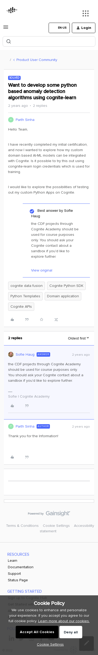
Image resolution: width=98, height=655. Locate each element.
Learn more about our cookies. (64, 621)
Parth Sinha (25, 120)
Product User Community (36, 60)
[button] (6, 29)
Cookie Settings (56, 525)
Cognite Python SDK (66, 285)
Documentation (20, 567)
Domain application (63, 296)
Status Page (18, 580)
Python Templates (25, 296)
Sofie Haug (25, 354)
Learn (12, 560)
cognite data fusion (26, 285)
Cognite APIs (21, 306)
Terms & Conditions (22, 525)
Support (14, 573)
